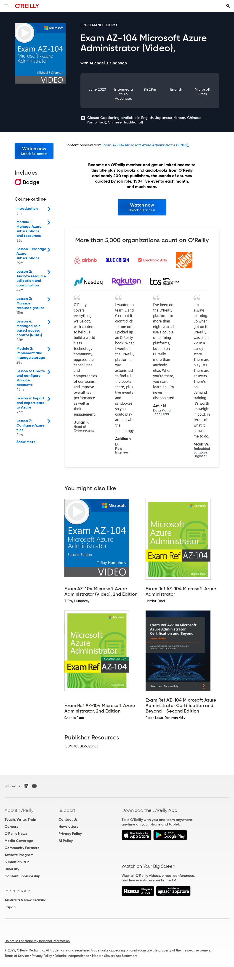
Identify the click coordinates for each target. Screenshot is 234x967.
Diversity (12, 869)
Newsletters (68, 826)
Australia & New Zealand (25, 900)
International (18, 891)
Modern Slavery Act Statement (114, 956)
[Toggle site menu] (5, 5)
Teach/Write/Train (20, 819)
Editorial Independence (72, 956)
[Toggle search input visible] (228, 5)
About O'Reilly (19, 810)
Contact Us (67, 819)
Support (66, 810)
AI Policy (65, 840)
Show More (25, 442)
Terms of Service (17, 956)
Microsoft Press (203, 91)
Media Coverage (19, 840)
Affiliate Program (19, 854)
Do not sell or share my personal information (37, 941)
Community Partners (22, 847)
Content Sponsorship (22, 876)
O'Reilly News (16, 833)
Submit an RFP (17, 862)
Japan (10, 907)
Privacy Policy (70, 833)
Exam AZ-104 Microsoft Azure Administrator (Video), (145, 145)
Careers (11, 826)
